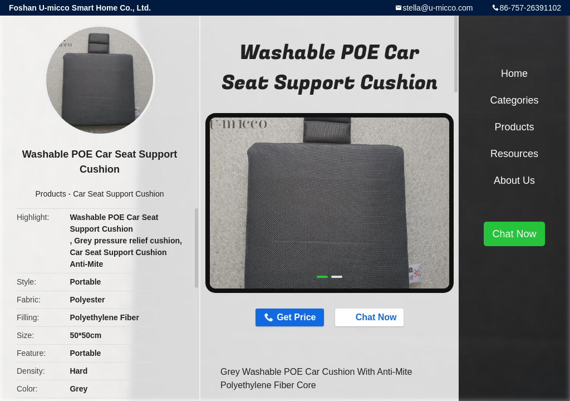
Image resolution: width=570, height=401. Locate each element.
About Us (514, 180)
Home (514, 73)
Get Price (296, 317)
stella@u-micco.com (437, 7)
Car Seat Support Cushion (118, 193)
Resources (514, 153)
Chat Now (371, 316)
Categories (514, 100)
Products (50, 193)
